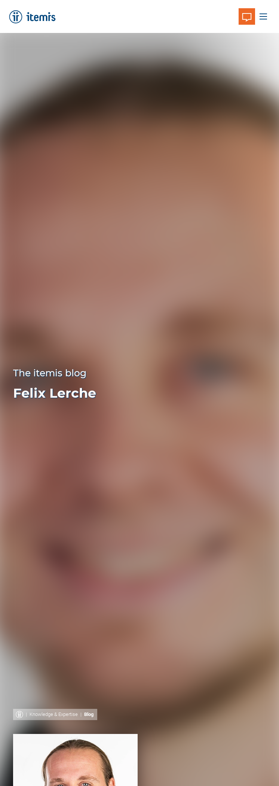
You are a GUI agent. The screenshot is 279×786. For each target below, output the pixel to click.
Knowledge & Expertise (54, 714)
